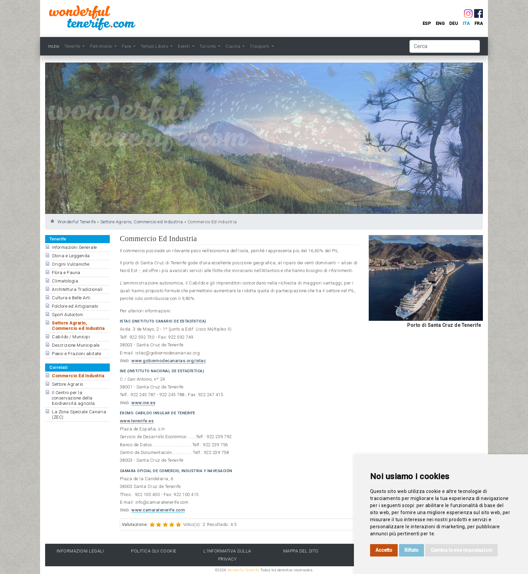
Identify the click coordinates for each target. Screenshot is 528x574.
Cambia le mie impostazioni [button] (461, 550)
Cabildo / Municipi (71, 336)
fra (478, 23)
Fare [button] (127, 46)
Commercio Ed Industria (78, 375)
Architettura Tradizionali (77, 289)
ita (466, 23)
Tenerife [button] (72, 46)
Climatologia (65, 280)
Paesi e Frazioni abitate (76, 353)
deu (453, 23)
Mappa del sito (301, 550)
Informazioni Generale (74, 247)
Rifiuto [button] (411, 550)
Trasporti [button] (260, 46)
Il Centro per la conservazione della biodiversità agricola (73, 398)
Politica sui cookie (153, 550)
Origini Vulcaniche (70, 264)
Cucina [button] (233, 46)
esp (427, 23)
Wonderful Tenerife (77, 221)
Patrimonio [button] (101, 46)
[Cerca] (444, 46)
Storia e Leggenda (71, 255)
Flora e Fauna (66, 272)
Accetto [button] (383, 550)
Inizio (53, 46)
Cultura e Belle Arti (71, 297)
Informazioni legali (80, 550)
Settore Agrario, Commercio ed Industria (141, 221)
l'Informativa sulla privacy (227, 554)
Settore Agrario (67, 384)
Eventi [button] (184, 46)
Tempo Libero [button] (155, 46)
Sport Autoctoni (67, 314)
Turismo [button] (208, 46)
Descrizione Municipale (75, 345)
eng (440, 23)
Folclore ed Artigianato (75, 306)
